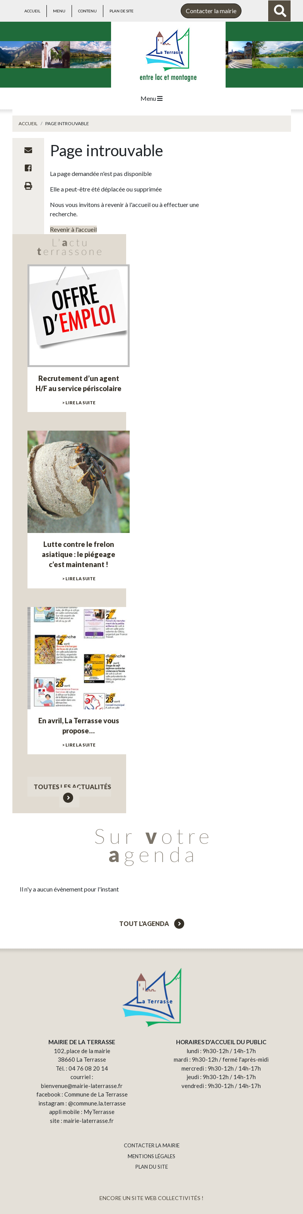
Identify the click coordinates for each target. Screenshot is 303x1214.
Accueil (32, 11)
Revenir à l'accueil (73, 229)
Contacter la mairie (211, 10)
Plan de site (122, 11)
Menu (59, 11)
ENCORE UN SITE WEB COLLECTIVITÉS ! (151, 1198)
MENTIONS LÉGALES (151, 1156)
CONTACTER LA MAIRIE (152, 1145)
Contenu (87, 11)
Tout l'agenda (151, 923)
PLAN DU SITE (151, 1167)
